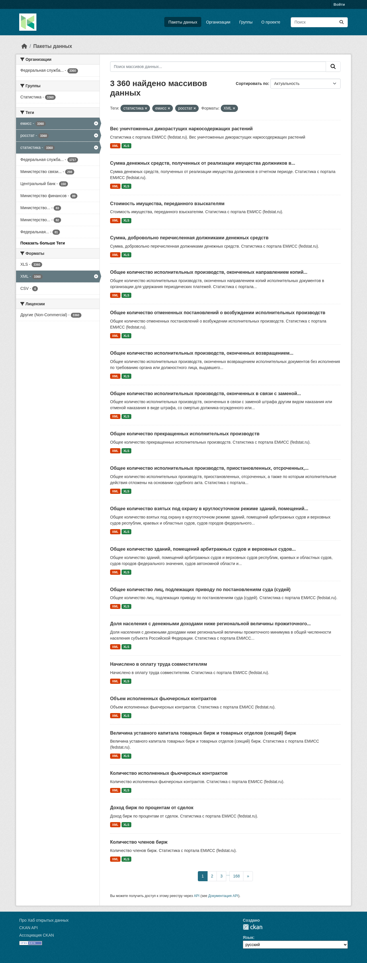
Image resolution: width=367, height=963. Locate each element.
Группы (246, 22)
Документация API (223, 896)
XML (115, 145)
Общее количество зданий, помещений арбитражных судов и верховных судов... (203, 549)
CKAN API (28, 927)
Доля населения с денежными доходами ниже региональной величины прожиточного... (210, 623)
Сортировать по (252, 83)
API (197, 896)
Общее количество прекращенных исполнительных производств (184, 433)
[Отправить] (341, 22)
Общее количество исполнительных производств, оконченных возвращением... (201, 353)
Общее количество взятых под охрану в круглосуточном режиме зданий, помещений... (209, 508)
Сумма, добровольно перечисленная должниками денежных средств (189, 237)
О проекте (270, 22)
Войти (339, 4)
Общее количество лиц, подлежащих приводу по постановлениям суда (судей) (200, 589)
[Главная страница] (24, 46)
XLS (126, 145)
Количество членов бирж (138, 842)
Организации (218, 22)
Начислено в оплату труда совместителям (158, 664)
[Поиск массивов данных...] (319, 22)
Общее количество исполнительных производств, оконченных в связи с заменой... (205, 393)
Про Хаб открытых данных (44, 920)
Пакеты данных (183, 22)
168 (236, 876)
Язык (248, 937)
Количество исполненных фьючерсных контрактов (169, 773)
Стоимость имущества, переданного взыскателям (167, 203)
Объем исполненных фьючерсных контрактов (163, 698)
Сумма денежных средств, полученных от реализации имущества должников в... (202, 163)
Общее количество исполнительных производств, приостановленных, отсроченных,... (209, 468)
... (228, 874)
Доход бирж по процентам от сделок (152, 807)
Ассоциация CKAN (36, 935)
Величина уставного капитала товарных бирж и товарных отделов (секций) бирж (203, 733)
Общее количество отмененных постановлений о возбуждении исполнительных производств (217, 312)
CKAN (252, 927)
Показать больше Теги (42, 243)
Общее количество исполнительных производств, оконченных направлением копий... (208, 272)
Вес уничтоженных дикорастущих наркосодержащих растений (181, 128)
